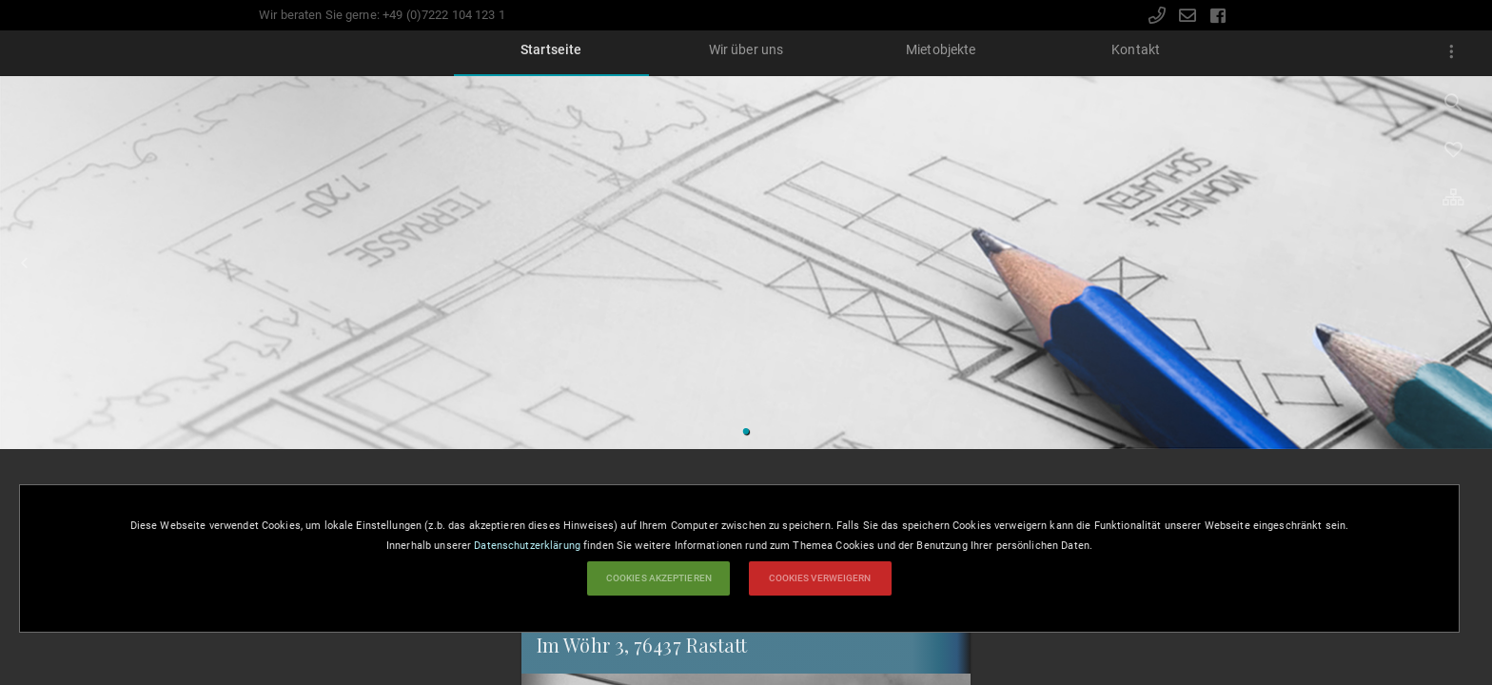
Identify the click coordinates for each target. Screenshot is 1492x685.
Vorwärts (1468, 262)
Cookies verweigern (820, 578)
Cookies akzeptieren (659, 578)
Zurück (24, 262)
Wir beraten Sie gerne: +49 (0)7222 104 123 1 (382, 15)
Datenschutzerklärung (527, 545)
